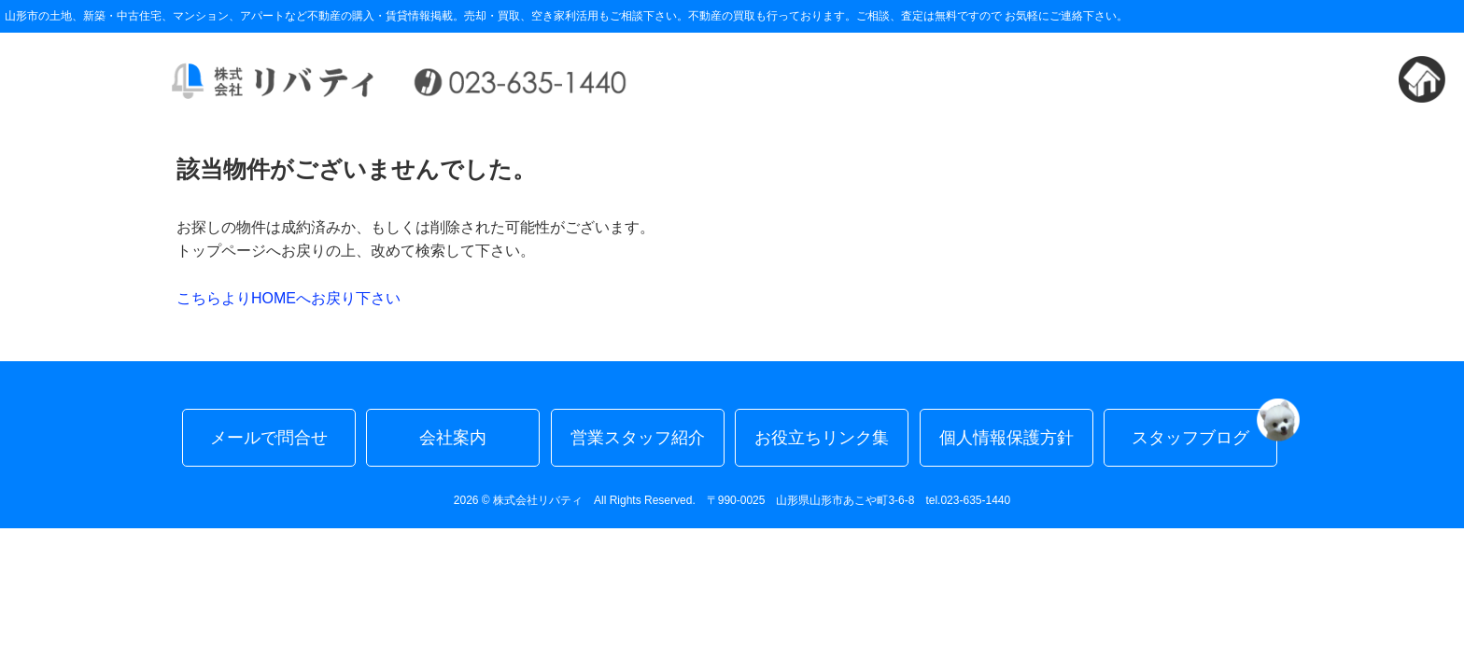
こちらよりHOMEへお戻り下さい (288, 298)
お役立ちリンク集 (821, 437)
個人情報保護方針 (1006, 437)
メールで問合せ (269, 437)
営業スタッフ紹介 (637, 437)
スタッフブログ (1204, 428)
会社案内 (452, 437)
